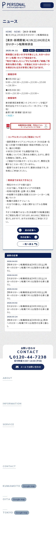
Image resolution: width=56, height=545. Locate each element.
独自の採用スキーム (13, 457)
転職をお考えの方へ (12, 429)
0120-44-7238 (30, 357)
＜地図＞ (10, 115)
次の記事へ (25, 237)
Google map (29, 486)
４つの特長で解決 (12, 453)
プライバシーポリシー (13, 475)
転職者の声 (9, 441)
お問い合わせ (9, 471)
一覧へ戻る (28, 244)
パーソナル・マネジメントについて (18, 386)
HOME (9, 31)
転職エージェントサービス (16, 433)
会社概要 (8, 391)
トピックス (7, 408)
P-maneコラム (10, 412)
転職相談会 (9, 437)
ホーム (6, 383)
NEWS (17, 31)
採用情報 (8, 394)
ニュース (7, 416)
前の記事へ (30, 230)
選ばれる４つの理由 (13, 449)
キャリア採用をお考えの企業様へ (18, 445)
